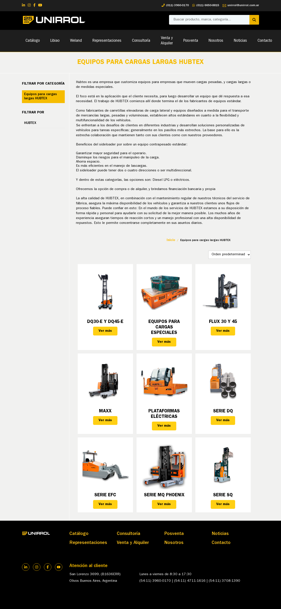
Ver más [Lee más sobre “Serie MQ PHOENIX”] (164, 504)
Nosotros (216, 41)
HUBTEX (30, 123)
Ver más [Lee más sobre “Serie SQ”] (223, 504)
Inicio (171, 240)
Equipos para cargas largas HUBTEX (40, 96)
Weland (76, 41)
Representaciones (106, 41)
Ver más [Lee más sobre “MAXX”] (105, 420)
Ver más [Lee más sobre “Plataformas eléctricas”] (164, 426)
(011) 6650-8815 (205, 5)
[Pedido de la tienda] (229, 255)
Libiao (54, 41)
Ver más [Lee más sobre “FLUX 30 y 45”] (223, 331)
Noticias (240, 41)
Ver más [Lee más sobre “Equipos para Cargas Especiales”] (164, 342)
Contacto (265, 41)
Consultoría (141, 41)
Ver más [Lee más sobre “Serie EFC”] (105, 504)
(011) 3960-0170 (175, 5)
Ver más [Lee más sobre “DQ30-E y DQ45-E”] (105, 331)
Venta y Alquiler (167, 41)
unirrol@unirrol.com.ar (241, 5)
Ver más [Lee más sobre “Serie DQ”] (223, 420)
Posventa (190, 41)
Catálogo (32, 41)
